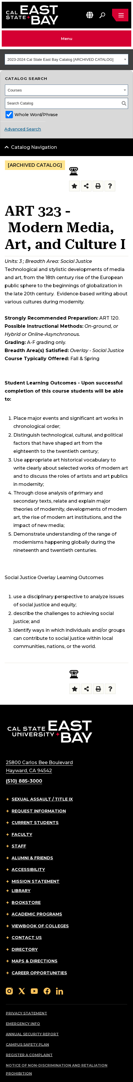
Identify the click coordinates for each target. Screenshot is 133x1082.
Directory (25, 949)
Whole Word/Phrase (36, 114)
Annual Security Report (32, 1034)
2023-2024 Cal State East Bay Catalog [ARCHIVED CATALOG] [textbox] (61, 59)
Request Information (39, 811)
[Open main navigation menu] (120, 15)
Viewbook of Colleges (40, 926)
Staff (19, 846)
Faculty (22, 834)
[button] (90, 15)
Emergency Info (23, 1023)
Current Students (35, 822)
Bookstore (26, 902)
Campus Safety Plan (27, 1044)
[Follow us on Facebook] (47, 990)
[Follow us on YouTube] (34, 990)
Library (21, 890)
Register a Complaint (29, 1055)
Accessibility (28, 869)
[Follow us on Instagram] (9, 990)
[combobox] (66, 59)
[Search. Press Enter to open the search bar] (102, 15)
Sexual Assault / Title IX (42, 799)
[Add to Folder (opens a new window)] (74, 186)
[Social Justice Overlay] (73, 171)
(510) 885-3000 (24, 781)
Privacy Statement (26, 1013)
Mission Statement (36, 881)
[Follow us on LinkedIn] (59, 990)
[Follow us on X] (21, 990)
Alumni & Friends (32, 858)
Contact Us (27, 937)
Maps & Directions (34, 961)
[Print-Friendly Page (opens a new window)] (98, 186)
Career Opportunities (39, 972)
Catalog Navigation (34, 147)
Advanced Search (22, 129)
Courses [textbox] (15, 90)
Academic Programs (37, 914)
